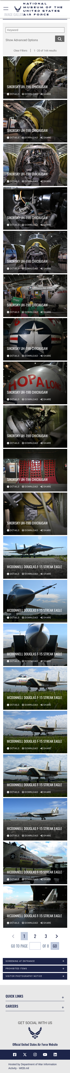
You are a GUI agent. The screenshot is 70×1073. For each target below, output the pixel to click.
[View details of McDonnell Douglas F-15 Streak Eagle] (35, 557)
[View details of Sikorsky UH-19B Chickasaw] (35, 77)
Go (55, 946)
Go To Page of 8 (30, 946)
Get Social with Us (35, 1023)
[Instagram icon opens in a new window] (35, 1054)
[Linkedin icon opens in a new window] (55, 1054)
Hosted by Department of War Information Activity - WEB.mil (32, 1066)
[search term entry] (35, 30)
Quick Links (14, 996)
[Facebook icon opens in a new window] (15, 1054)
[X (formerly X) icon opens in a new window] (25, 1054)
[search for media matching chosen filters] (59, 38)
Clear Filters (20, 50)
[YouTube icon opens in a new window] (45, 1054)
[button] (6, 9)
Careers (12, 1006)
